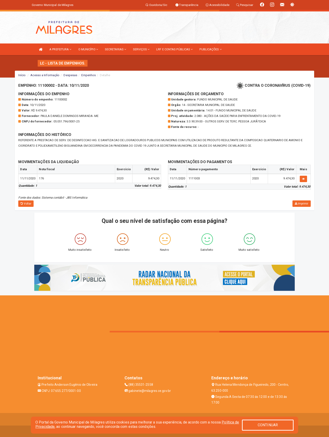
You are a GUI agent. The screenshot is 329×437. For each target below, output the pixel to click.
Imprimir (301, 203)
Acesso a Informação (44, 75)
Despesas (70, 75)
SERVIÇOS (141, 49)
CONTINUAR (268, 425)
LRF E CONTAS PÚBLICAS (174, 49)
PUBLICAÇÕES (210, 49)
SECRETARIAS (115, 49)
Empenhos (88, 75)
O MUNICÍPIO (88, 49)
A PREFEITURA (60, 49)
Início (22, 75)
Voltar (26, 203)
